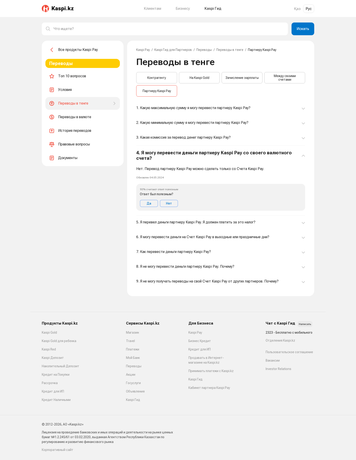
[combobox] (169, 29)
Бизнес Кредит (199, 341)
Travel (130, 341)
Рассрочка (50, 383)
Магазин (132, 332)
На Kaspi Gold (199, 78)
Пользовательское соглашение (289, 352)
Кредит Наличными (56, 400)
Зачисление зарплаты (242, 78)
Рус (309, 8)
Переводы (204, 50)
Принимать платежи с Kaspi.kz (211, 371)
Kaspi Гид (133, 400)
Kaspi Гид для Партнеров (173, 50)
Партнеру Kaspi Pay (157, 91)
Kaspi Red (49, 349)
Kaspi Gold (49, 332)
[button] (220, 180)
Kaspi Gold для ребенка (59, 341)
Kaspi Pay (143, 50)
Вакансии (273, 360)
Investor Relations (278, 369)
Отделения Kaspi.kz (280, 340)
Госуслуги (133, 383)
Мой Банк (133, 358)
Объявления (135, 391)
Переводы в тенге (229, 50)
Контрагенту (156, 78)
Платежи (132, 349)
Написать (305, 324)
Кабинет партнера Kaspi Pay (209, 388)
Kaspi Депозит (53, 358)
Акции (130, 374)
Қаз (297, 8)
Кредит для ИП (53, 391)
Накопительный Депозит (60, 366)
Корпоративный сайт (57, 450)
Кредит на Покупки (55, 374)
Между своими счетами (285, 77)
